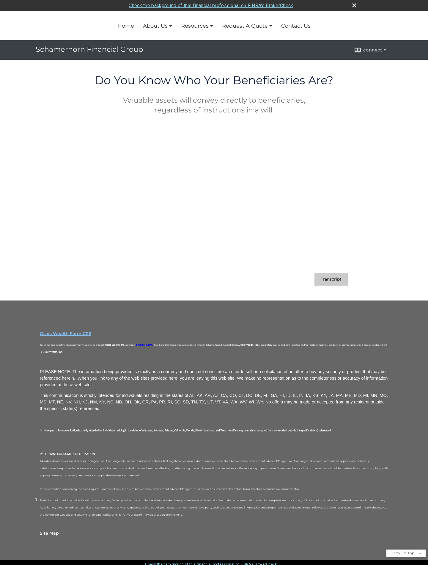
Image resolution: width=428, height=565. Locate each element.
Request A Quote (245, 26)
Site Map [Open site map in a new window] (49, 533)
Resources (195, 26)
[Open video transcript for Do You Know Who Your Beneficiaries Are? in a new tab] (331, 279)
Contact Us (296, 26)
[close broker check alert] (354, 5)
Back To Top (406, 553)
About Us (155, 26)
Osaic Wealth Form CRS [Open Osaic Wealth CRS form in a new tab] (65, 333)
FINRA (140, 344)
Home (125, 26)
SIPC (149, 344)
